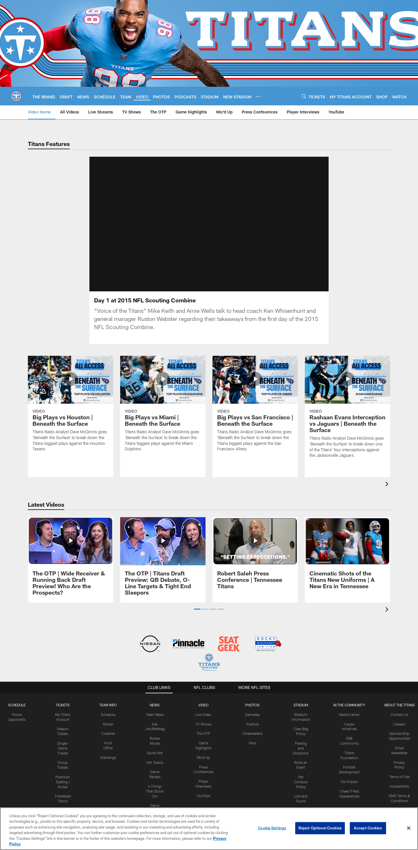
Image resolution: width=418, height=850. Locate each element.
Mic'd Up (203, 757)
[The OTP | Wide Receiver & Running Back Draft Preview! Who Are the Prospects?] (70, 559)
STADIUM (300, 705)
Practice (252, 724)
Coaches (108, 733)
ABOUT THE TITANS (399, 705)
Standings (108, 757)
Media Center (349, 714)
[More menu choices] (258, 96)
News (155, 705)
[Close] (408, 828)
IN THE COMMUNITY (349, 705)
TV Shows (203, 724)
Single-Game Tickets (63, 748)
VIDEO (203, 705)
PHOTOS (252, 705)
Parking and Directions (301, 748)
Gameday (252, 714)
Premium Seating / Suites (62, 782)
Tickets (63, 705)
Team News (155, 714)
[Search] (304, 96)
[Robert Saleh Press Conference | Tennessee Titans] (255, 556)
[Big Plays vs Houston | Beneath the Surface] (70, 407)
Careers (399, 724)
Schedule (17, 705)
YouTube (203, 796)
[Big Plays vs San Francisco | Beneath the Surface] (255, 407)
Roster (108, 724)
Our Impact (349, 781)
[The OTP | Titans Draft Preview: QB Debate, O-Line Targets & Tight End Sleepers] (163, 559)
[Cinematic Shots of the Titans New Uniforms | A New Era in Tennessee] (347, 556)
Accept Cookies (368, 828)
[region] (209, 828)
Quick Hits (155, 753)
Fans (252, 743)
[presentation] (387, 485)
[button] (197, 609)
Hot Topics (155, 762)
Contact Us (399, 714)
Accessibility (399, 786)
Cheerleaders (252, 733)
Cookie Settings (272, 828)
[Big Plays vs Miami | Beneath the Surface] (163, 407)
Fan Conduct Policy (301, 782)
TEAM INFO (108, 705)
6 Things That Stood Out (154, 791)
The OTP (203, 733)
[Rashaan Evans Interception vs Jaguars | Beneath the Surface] (347, 410)
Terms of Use (399, 777)
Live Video (203, 714)
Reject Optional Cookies (320, 828)
